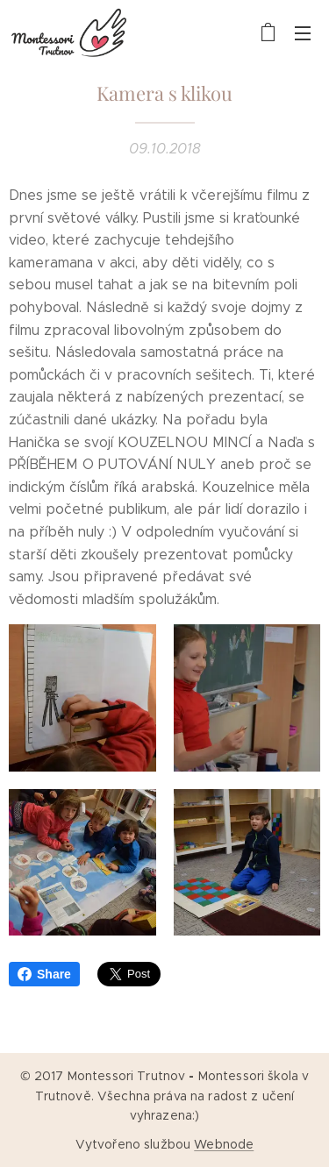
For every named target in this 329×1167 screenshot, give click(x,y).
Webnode (224, 1144)
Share (44, 974)
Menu (303, 33)
